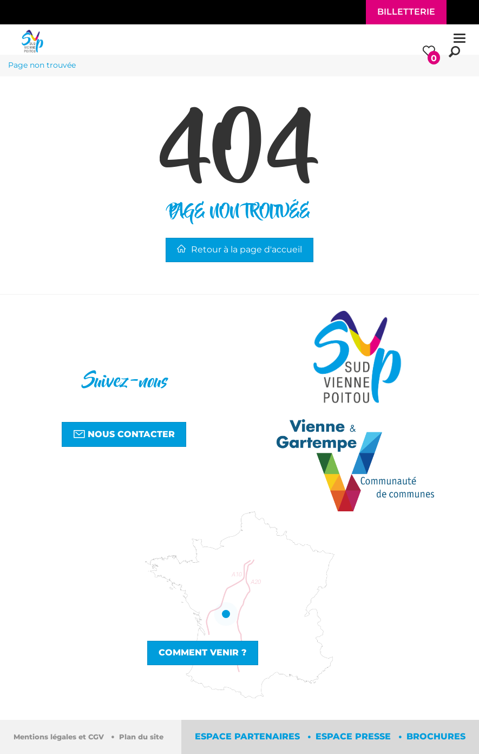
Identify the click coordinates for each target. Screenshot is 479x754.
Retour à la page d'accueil (239, 249)
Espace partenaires (249, 736)
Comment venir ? (203, 652)
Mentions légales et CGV (60, 737)
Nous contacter (124, 434)
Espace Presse (354, 736)
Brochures (435, 736)
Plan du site (141, 737)
